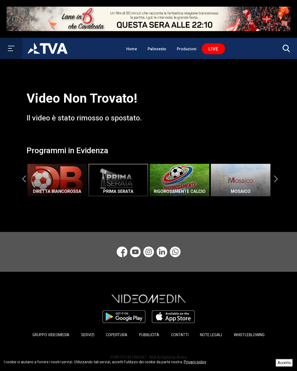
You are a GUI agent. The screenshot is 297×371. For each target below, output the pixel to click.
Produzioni (186, 49)
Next (275, 178)
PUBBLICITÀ (149, 335)
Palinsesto (157, 49)
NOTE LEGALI (211, 335)
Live (213, 49)
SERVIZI (87, 335)
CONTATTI (180, 335)
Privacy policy (195, 362)
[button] (285, 48)
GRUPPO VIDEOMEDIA (50, 335)
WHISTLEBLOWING (249, 335)
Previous (24, 178)
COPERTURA (116, 335)
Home (131, 49)
